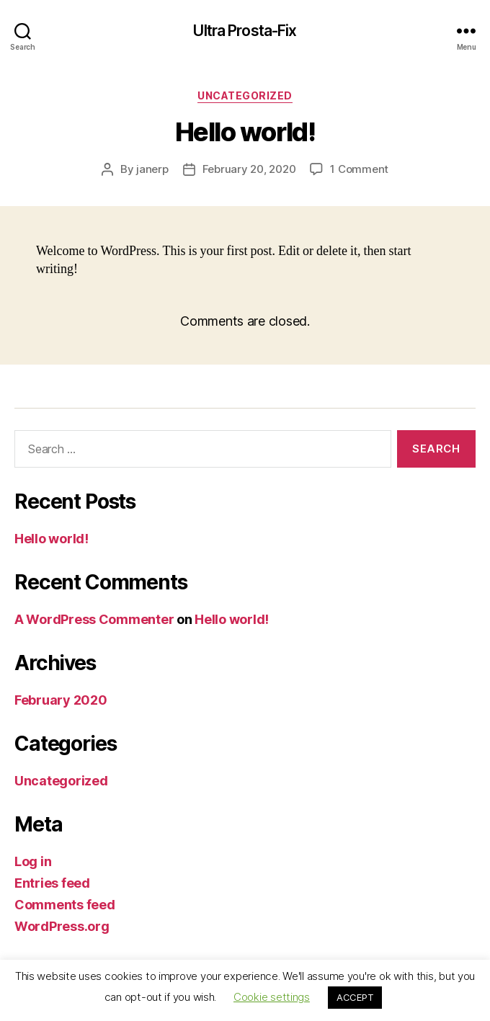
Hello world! (51, 538)
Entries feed (52, 883)
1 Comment (359, 169)
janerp (152, 169)
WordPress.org (62, 926)
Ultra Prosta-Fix (244, 30)
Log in (32, 861)
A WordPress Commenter (94, 619)
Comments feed (64, 904)
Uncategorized (245, 95)
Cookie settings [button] (271, 997)
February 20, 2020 (249, 169)
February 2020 (60, 700)
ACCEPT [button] (355, 997)
